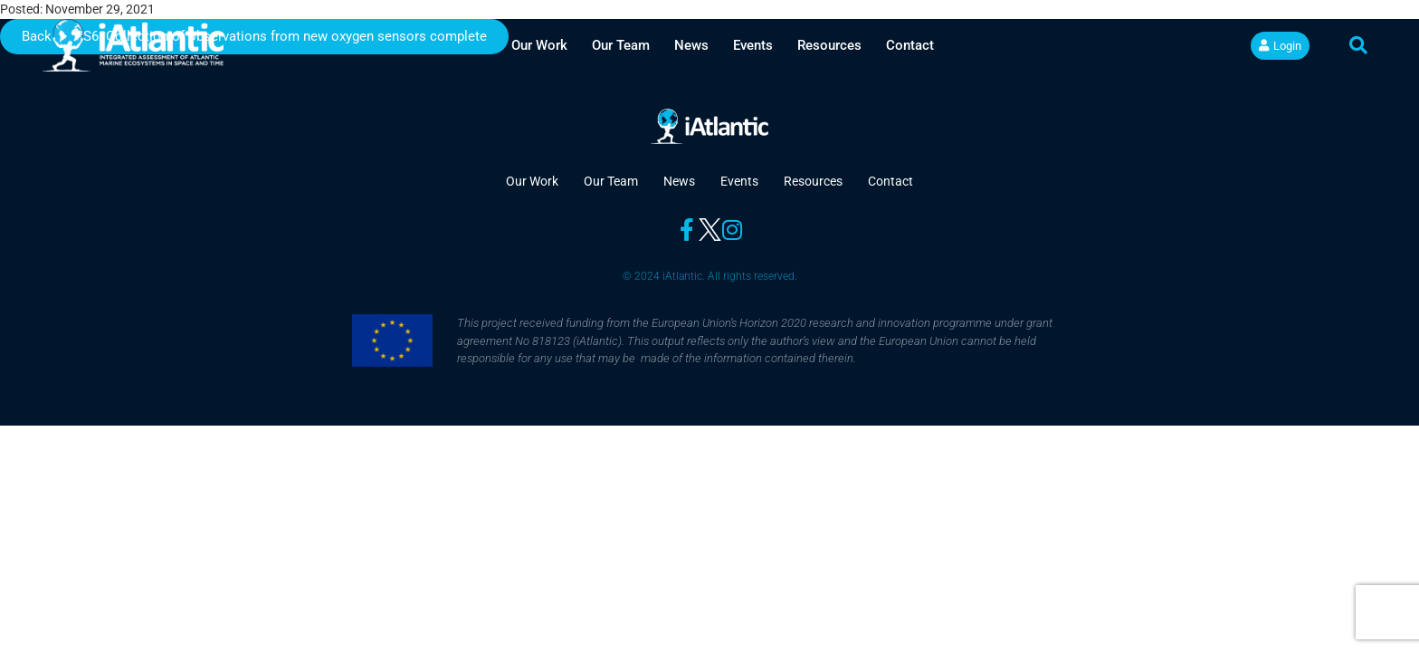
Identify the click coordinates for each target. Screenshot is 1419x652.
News (691, 45)
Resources (829, 45)
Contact (910, 45)
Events (753, 45)
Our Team (621, 45)
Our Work (539, 45)
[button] (1358, 45)
